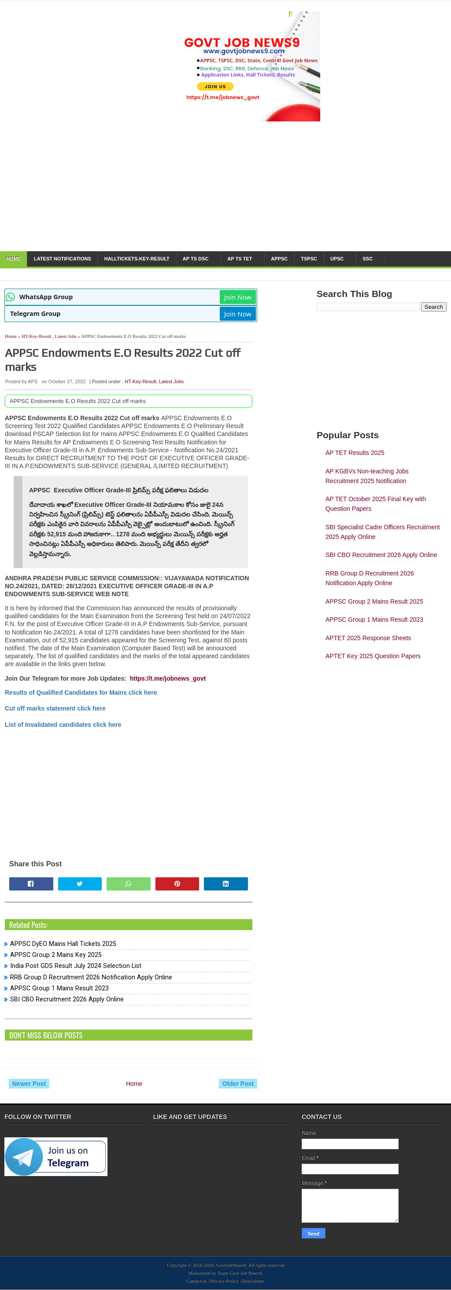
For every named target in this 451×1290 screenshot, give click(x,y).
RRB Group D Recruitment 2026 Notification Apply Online (91, 977)
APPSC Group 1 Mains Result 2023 (59, 988)
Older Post (238, 1083)
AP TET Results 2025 (354, 452)
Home (13, 258)
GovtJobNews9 (231, 1265)
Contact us (196, 1280)
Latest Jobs (66, 336)
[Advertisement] (128, 790)
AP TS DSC (195, 258)
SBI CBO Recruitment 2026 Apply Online (67, 999)
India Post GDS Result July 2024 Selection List (75, 966)
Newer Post (29, 1083)
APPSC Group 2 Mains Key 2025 (56, 955)
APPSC (279, 258)
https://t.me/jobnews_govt (168, 678)
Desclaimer (252, 1280)
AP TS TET (239, 258)
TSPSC (309, 258)
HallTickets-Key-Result (137, 258)
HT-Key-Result (36, 336)
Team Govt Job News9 (240, 1272)
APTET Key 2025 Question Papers (373, 656)
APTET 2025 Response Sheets (368, 637)
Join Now (237, 297)
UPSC (337, 258)
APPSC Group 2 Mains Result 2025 (374, 601)
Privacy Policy (224, 1280)
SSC (368, 258)
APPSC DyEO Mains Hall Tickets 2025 (63, 944)
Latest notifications (62, 258)
